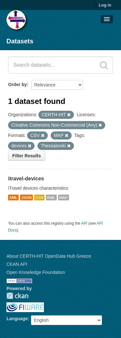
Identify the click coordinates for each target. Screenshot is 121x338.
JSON (26, 197)
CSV (39, 197)
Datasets (19, 41)
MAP (63, 197)
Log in (105, 5)
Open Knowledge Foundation (35, 272)
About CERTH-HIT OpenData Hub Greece (48, 256)
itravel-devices (26, 178)
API (84, 223)
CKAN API (16, 264)
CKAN (17, 295)
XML (13, 197)
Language (17, 318)
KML (51, 197)
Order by (17, 84)
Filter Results (26, 155)
